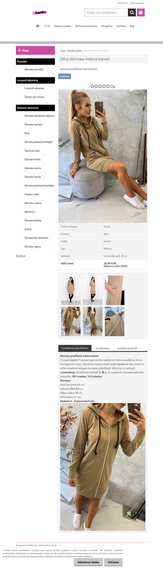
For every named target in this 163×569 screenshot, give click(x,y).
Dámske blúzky (33, 220)
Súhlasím (112, 562)
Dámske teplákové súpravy (39, 116)
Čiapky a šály (32, 194)
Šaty (27, 133)
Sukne (28, 229)
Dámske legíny (33, 247)
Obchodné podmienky (86, 26)
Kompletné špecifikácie (75, 348)
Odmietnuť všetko (86, 562)
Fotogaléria (106, 26)
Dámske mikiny (33, 203)
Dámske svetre (33, 168)
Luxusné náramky (34, 88)
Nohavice (30, 212)
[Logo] (39, 12)
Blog (132, 26)
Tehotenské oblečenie (37, 238)
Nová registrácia (137, 3)
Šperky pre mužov (34, 97)
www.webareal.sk (47, 545)
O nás (47, 26)
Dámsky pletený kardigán (39, 142)
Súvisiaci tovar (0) (127, 348)
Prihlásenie (123, 3)
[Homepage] (38, 26)
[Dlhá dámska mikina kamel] (102, 91)
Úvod (63, 50)
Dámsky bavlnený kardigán (40, 185)
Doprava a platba (62, 26)
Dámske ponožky (34, 69)
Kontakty (121, 26)
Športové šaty (32, 151)
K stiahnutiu (103, 348)
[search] (132, 12)
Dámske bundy (33, 177)
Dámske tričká (32, 159)
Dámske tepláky (33, 124)
